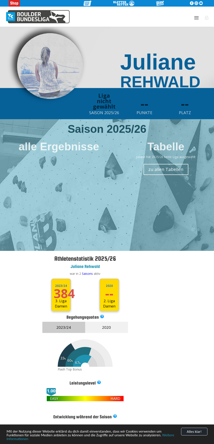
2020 (109, 286)
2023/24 (61, 286)
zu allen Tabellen (165, 169)
